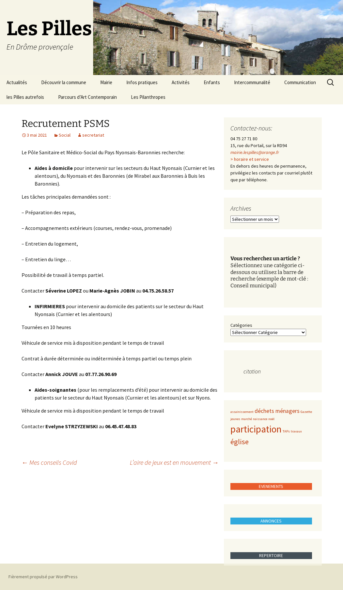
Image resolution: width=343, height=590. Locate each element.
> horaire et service (249, 159)
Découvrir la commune (63, 82)
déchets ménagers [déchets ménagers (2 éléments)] (277, 411)
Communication (300, 82)
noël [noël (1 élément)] (271, 419)
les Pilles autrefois (25, 97)
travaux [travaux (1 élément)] (296, 431)
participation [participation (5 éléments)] (256, 429)
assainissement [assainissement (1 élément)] (242, 412)
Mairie (106, 82)
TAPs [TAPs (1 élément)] (286, 431)
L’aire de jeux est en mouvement (174, 462)
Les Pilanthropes (148, 97)
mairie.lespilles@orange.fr (254, 152)
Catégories (241, 325)
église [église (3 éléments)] (239, 441)
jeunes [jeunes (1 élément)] (235, 419)
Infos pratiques (142, 82)
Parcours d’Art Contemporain (87, 97)
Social (64, 135)
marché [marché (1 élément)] (246, 419)
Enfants (212, 82)
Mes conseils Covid (49, 462)
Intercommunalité (252, 82)
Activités (181, 82)
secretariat (93, 135)
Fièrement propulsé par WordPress (43, 577)
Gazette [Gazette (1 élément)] (306, 412)
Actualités (17, 82)
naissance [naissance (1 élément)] (260, 419)
